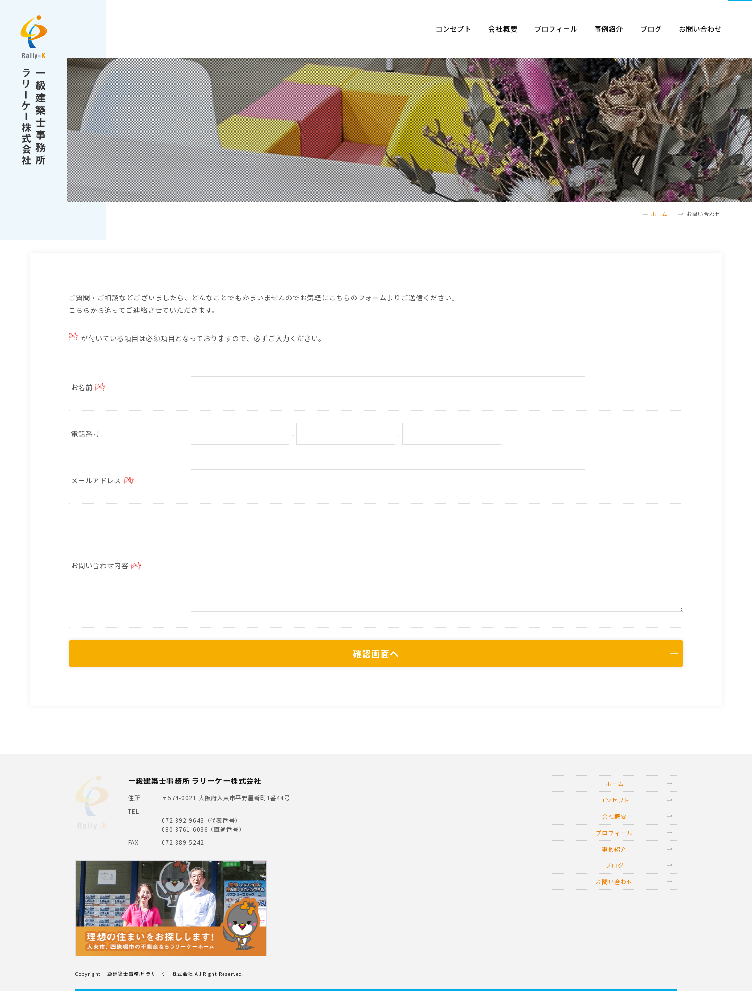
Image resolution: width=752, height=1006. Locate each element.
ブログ (651, 28)
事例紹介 (608, 28)
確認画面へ (376, 664)
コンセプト (453, 28)
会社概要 (502, 28)
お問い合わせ (700, 28)
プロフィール (555, 28)
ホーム (659, 213)
